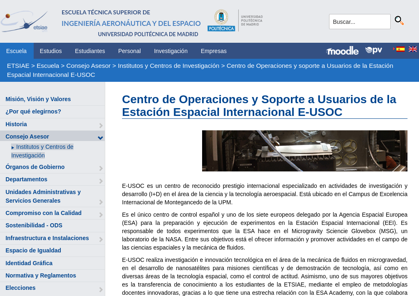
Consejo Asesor (89, 65)
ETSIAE (18, 65)
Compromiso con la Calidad (43, 213)
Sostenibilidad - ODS (33, 225)
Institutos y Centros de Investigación (168, 65)
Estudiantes (90, 51)
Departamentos (26, 179)
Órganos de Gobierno (34, 167)
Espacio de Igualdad (33, 250)
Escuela (16, 51)
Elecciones (20, 287)
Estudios (51, 51)
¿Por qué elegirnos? (33, 111)
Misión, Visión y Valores (38, 99)
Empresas (214, 51)
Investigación (171, 51)
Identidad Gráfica (28, 263)
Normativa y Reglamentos (40, 275)
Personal (129, 51)
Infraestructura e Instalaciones (47, 238)
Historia (16, 124)
